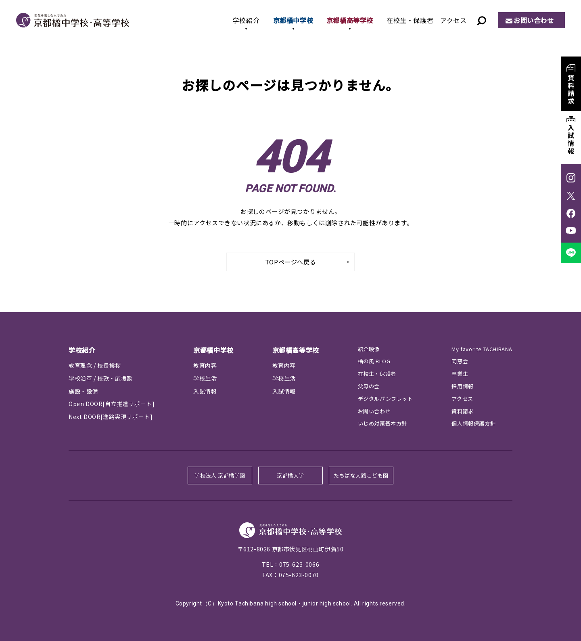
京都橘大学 (290, 475)
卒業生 (459, 373)
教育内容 (205, 365)
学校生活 (205, 378)
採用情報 (462, 386)
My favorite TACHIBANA (481, 349)
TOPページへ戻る (290, 262)
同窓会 (459, 361)
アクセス (453, 20)
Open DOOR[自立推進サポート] (112, 404)
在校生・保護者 (410, 20)
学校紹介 (246, 20)
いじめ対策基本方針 (382, 423)
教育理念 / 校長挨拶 (95, 365)
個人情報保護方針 (473, 423)
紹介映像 (369, 349)
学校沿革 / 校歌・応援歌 (101, 378)
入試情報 (205, 391)
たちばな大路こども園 (361, 475)
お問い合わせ (534, 20)
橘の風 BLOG (374, 361)
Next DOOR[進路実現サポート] (111, 417)
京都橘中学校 (293, 20)
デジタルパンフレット (385, 398)
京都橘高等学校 (349, 20)
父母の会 (369, 386)
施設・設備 (83, 391)
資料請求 (462, 411)
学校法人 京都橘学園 (219, 475)
